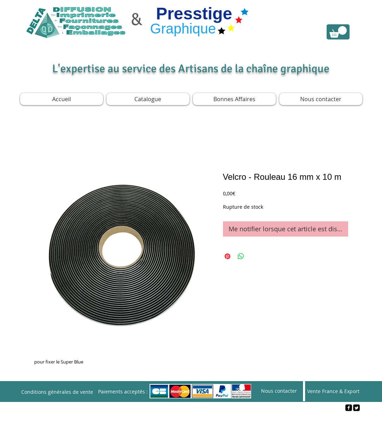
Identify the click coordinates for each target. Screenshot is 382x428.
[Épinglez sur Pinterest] (227, 256)
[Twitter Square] (356, 407)
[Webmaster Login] (191, 419)
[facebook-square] (348, 407)
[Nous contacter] (279, 391)
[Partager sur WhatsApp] (241, 256)
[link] (338, 32)
